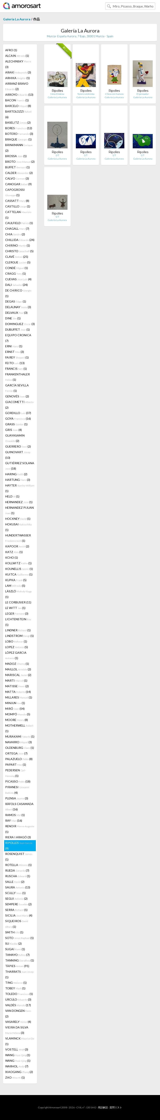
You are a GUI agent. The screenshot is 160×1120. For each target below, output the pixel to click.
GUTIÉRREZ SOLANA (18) (19, 465)
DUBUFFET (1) (17, 329)
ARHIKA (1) (17, 78)
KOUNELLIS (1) (19, 569)
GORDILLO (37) (18, 413)
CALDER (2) (19, 173)
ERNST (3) (14, 351)
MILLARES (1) (18, 697)
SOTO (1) (19, 938)
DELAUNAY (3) (18, 307)
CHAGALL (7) (17, 228)
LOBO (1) (16, 641)
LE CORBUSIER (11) (18, 602)
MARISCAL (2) (18, 675)
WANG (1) (17, 1055)
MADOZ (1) (17, 663)
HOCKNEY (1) (17, 518)
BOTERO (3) (19, 133)
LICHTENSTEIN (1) (18, 621)
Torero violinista (85, 94)
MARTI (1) (16, 680)
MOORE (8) (16, 720)
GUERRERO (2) (18, 446)
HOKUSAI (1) (18, 527)
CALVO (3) (17, 178)
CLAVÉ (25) (16, 256)
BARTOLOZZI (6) (18, 114)
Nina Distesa (57, 94)
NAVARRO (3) (18, 742)
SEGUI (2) (16, 898)
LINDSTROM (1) (19, 636)
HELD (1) (12, 496)
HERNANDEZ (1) (18, 502)
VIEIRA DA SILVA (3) (16, 1030)
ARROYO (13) (19, 94)
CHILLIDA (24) (19, 240)
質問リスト (116, 1107)
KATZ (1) (14, 552)
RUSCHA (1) (17, 876)
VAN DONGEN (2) (18, 1013)
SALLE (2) (14, 881)
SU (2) (13, 943)
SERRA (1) (16, 910)
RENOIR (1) (19, 828)
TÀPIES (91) (17, 966)
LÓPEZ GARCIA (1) (15, 655)
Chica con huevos (114, 94)
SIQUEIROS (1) (16, 923)
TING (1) (16, 982)
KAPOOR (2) (17, 546)
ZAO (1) (15, 1077)
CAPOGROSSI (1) (15, 192)
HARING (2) (16, 474)
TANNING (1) (19, 960)
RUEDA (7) (17, 870)
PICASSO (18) (17, 781)
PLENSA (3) (16, 798)
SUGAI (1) (15, 949)
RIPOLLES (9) (18, 845)
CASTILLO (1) (17, 206)
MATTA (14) (18, 691)
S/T (57, 155)
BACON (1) (17, 100)
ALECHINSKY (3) (18, 64)
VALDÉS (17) (18, 1005)
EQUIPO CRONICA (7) (18, 337)
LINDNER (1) (18, 630)
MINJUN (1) (15, 703)
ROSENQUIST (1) (18, 856)
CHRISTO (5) (19, 251)
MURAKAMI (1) (19, 736)
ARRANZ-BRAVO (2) (16, 86)
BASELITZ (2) (18, 122)
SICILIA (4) (18, 915)
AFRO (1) (11, 50)
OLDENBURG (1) (19, 747)
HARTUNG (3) (17, 479)
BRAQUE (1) (18, 139)
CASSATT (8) (17, 200)
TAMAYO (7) (17, 954)
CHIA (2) (15, 234)
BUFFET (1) (17, 167)
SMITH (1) (14, 932)
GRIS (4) (13, 430)
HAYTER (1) (19, 488)
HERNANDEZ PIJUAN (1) (19, 510)
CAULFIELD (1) (19, 223)
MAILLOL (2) (18, 669)
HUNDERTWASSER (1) (18, 537)
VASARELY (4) (18, 1021)
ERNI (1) (13, 346)
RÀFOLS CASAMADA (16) (19, 806)
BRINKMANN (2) (18, 147)
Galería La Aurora (16, 19)
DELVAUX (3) (16, 312)
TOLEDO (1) (19, 994)
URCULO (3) (18, 999)
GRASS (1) (16, 424)
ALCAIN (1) (17, 55)
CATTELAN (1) (18, 214)
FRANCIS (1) (16, 368)
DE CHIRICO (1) (18, 293)
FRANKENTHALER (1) (17, 376)
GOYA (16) (18, 418)
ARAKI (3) (18, 72)
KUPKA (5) (15, 580)
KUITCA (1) (18, 574)
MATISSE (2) (17, 686)
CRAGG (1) (15, 273)
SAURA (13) (17, 887)
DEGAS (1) (15, 301)
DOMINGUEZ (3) (20, 324)
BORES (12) (18, 128)
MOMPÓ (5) (17, 714)
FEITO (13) (15, 363)
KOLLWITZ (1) (18, 563)
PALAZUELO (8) (18, 759)
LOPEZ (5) (16, 647)
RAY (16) (13, 820)
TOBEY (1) (15, 988)
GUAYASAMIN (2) (15, 438)
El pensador (142, 94)
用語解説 (103, 1107)
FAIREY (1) (17, 357)
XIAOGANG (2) (19, 1072)
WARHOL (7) (16, 1066)
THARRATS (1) (19, 974)
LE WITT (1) (15, 608)
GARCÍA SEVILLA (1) (17, 387)
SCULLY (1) (15, 893)
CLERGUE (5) (17, 262)
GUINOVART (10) (17, 454)
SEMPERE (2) (18, 904)
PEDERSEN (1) (15, 773)
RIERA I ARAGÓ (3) (18, 837)
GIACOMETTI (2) (19, 404)
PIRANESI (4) (17, 789)
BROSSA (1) (16, 156)
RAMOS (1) (15, 815)
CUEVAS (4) (18, 279)
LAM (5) (15, 585)
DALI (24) (16, 285)
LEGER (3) (16, 613)
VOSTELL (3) (16, 1049)
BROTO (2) (20, 161)
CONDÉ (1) (16, 268)
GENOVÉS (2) (17, 396)
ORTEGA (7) (16, 753)
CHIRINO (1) (17, 245)
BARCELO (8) (18, 106)
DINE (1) (13, 318)
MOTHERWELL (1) (19, 728)
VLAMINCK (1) (19, 1041)
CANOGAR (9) (18, 184)
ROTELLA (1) (18, 865)
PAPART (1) (15, 764)
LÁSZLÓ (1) (18, 594)
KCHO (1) (11, 557)
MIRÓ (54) (15, 708)
